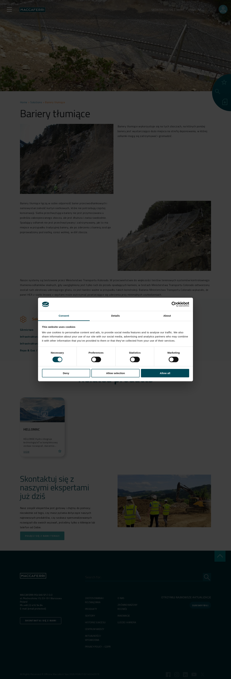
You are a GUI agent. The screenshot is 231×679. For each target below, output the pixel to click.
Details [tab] (115, 315)
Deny (66, 373)
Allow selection (115, 373)
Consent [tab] (64, 315)
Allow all (165, 373)
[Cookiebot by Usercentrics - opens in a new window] (174, 304)
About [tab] (167, 315)
